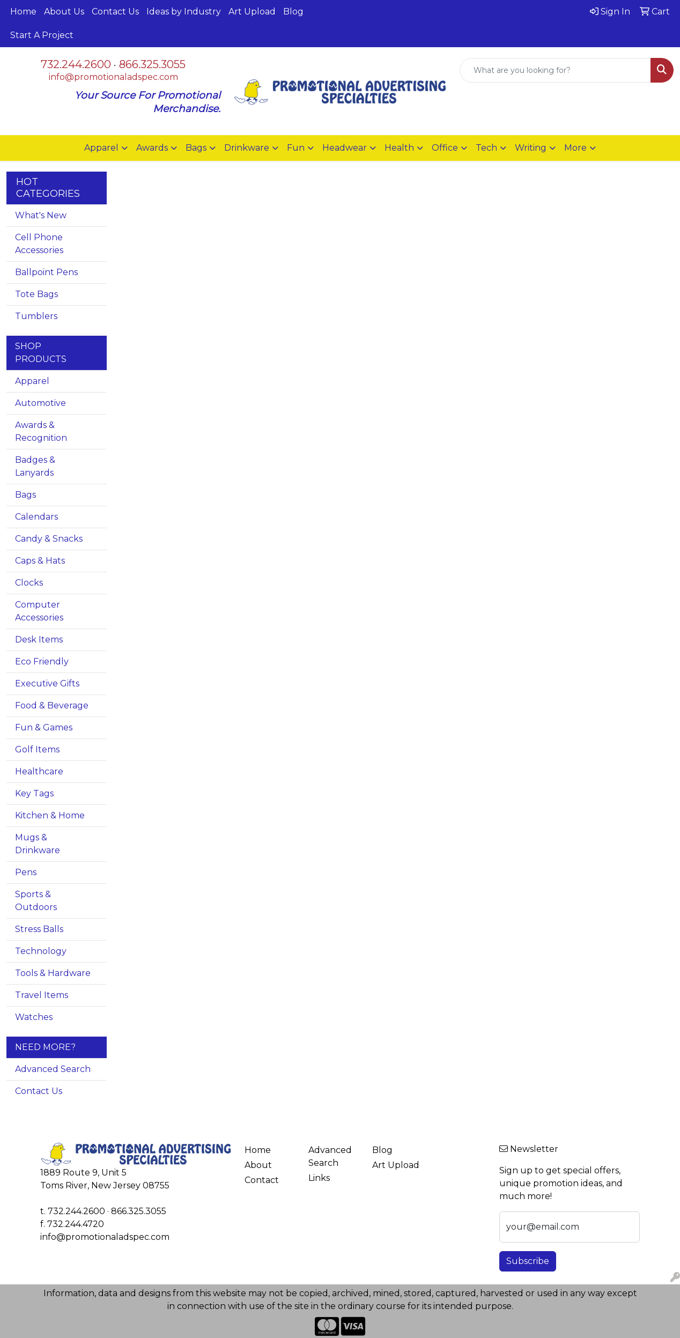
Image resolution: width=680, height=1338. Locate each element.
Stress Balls (39, 929)
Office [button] (445, 148)
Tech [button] (486, 148)
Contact (262, 1180)
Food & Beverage (51, 705)
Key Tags (34, 793)
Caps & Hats (40, 561)
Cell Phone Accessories (39, 243)
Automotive (40, 403)
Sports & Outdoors (36, 900)
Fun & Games (43, 727)
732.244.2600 (76, 64)
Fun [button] (296, 148)
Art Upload (252, 11)
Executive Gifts (47, 683)
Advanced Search (53, 1069)
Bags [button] (196, 148)
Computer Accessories (39, 611)
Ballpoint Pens (46, 272)
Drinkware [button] (246, 148)
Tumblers (36, 316)
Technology (40, 951)
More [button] (575, 148)
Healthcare (39, 771)
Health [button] (399, 148)
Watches (34, 1017)
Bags (25, 495)
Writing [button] (530, 148)
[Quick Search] (555, 70)
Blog (293, 11)
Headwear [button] (344, 148)
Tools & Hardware (53, 973)
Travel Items (41, 995)
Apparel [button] (101, 148)
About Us (64, 11)
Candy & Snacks (49, 539)
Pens (25, 872)
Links (319, 1178)
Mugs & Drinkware (37, 843)
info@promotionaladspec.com (113, 77)
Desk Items (39, 639)
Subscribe (527, 1261)
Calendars (36, 517)
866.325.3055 (152, 64)
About (258, 1165)
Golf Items (37, 749)
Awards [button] (152, 148)
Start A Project (41, 35)
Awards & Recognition (41, 431)
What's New (40, 215)
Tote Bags (36, 294)
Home (23, 11)
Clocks (29, 583)
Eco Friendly (42, 661)
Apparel (32, 381)
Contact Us (115, 11)
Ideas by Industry (183, 11)
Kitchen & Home (50, 815)
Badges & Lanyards (35, 466)
